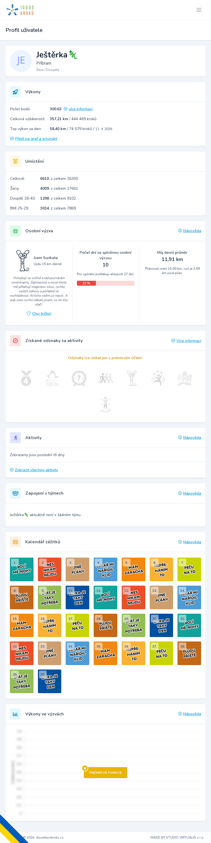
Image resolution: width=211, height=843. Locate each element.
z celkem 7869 (58, 208)
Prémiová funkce (103, 771)
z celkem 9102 (58, 198)
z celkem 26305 (59, 178)
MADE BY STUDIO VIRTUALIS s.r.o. (177, 837)
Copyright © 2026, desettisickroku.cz (35, 837)
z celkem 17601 (59, 188)
